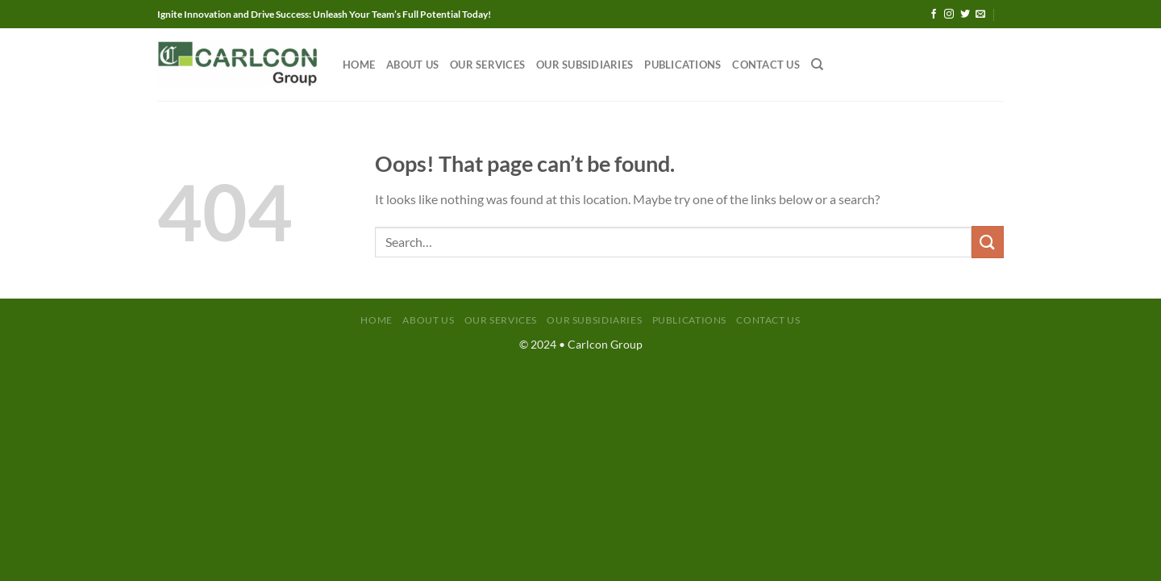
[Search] (817, 64)
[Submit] (988, 241)
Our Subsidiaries (584, 64)
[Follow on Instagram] (949, 14)
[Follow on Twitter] (965, 14)
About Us (412, 64)
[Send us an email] (980, 14)
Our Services (487, 64)
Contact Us (766, 64)
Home (359, 64)
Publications (682, 64)
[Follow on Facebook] (933, 14)
